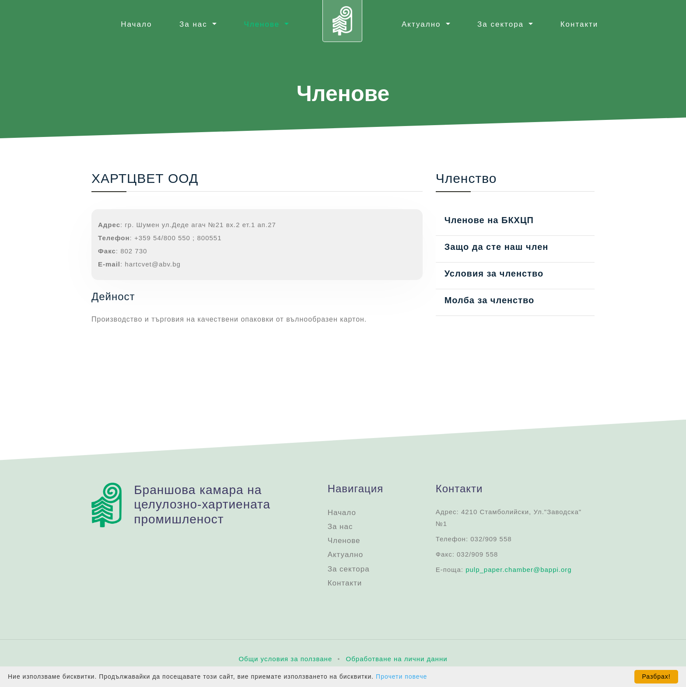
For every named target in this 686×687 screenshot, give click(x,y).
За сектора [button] (502, 24)
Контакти (579, 24)
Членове (344, 540)
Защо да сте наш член (496, 247)
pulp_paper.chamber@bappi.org (519, 569)
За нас (340, 526)
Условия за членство (494, 273)
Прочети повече (401, 676)
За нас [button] (194, 24)
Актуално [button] (423, 24)
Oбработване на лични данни (397, 658)
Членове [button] (263, 24)
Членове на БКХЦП (489, 220)
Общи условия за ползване (285, 658)
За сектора (349, 569)
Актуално (345, 554)
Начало (136, 24)
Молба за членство (489, 300)
